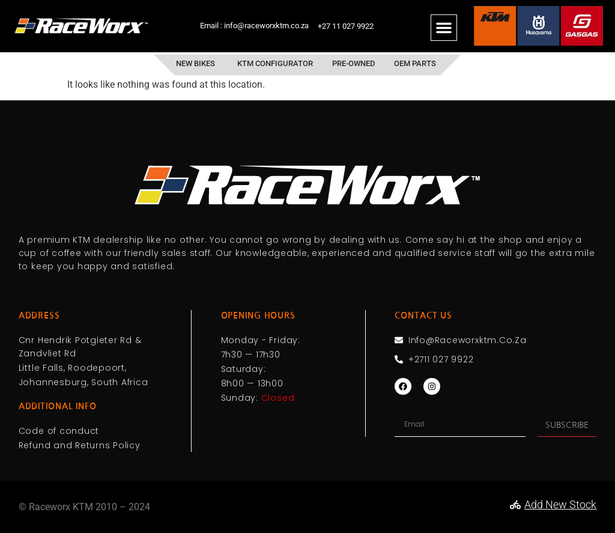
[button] (444, 27)
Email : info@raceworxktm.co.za (254, 25)
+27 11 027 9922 (346, 26)
